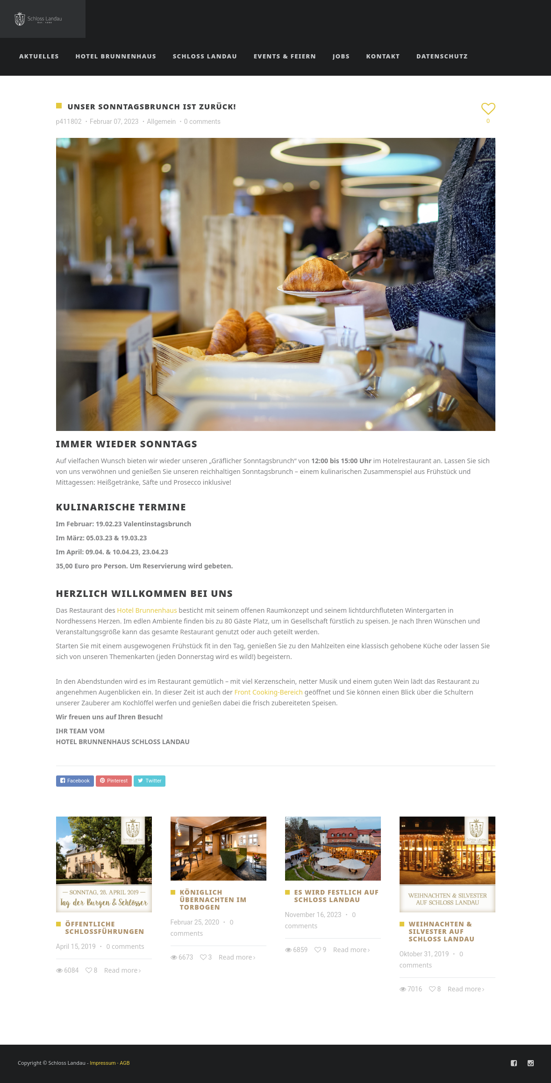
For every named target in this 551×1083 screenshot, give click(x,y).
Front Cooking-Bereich (268, 692)
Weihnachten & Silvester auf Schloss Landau (442, 931)
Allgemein (161, 121)
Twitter (149, 781)
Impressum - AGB (109, 1063)
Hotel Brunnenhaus (147, 610)
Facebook (75, 781)
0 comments (202, 121)
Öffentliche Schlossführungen (104, 927)
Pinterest (114, 781)
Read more (121, 970)
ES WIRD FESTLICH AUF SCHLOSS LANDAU (336, 896)
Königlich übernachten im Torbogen (213, 899)
